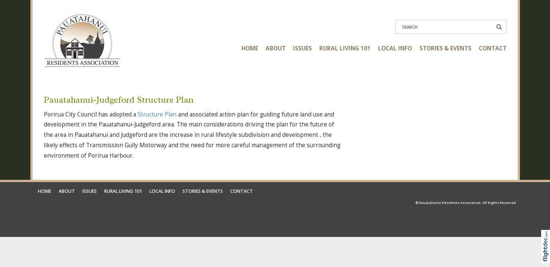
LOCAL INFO (395, 48)
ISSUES (302, 48)
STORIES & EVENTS (445, 48)
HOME (249, 48)
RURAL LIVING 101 (344, 48)
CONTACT (493, 48)
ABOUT (276, 48)
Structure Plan (157, 114)
